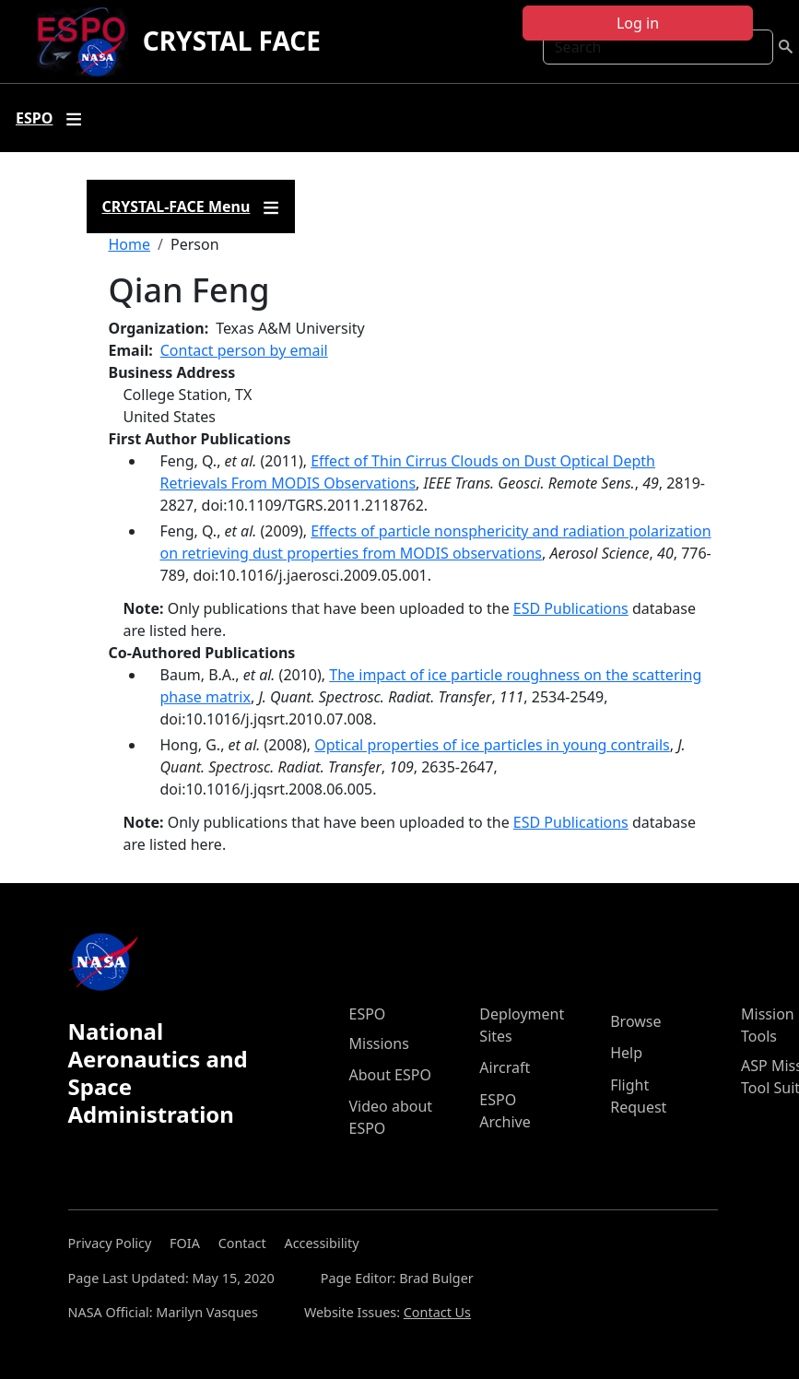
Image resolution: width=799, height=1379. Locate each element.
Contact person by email (244, 350)
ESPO (367, 1014)
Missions (379, 1043)
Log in (638, 23)
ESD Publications (571, 608)
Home (130, 244)
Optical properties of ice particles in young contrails (492, 745)
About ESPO (390, 1075)
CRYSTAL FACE (232, 40)
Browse (635, 1021)
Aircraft (504, 1067)
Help (626, 1053)
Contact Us (437, 1312)
